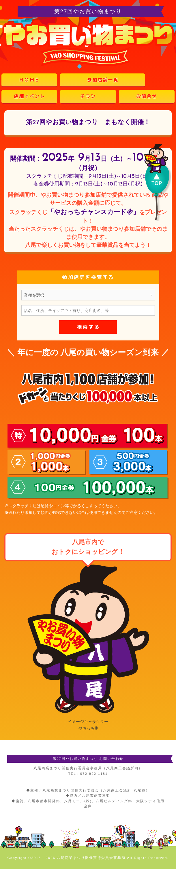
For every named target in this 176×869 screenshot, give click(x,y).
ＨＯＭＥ (29, 80)
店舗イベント (29, 96)
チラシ (88, 96)
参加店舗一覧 (102, 80)
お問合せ (146, 96)
